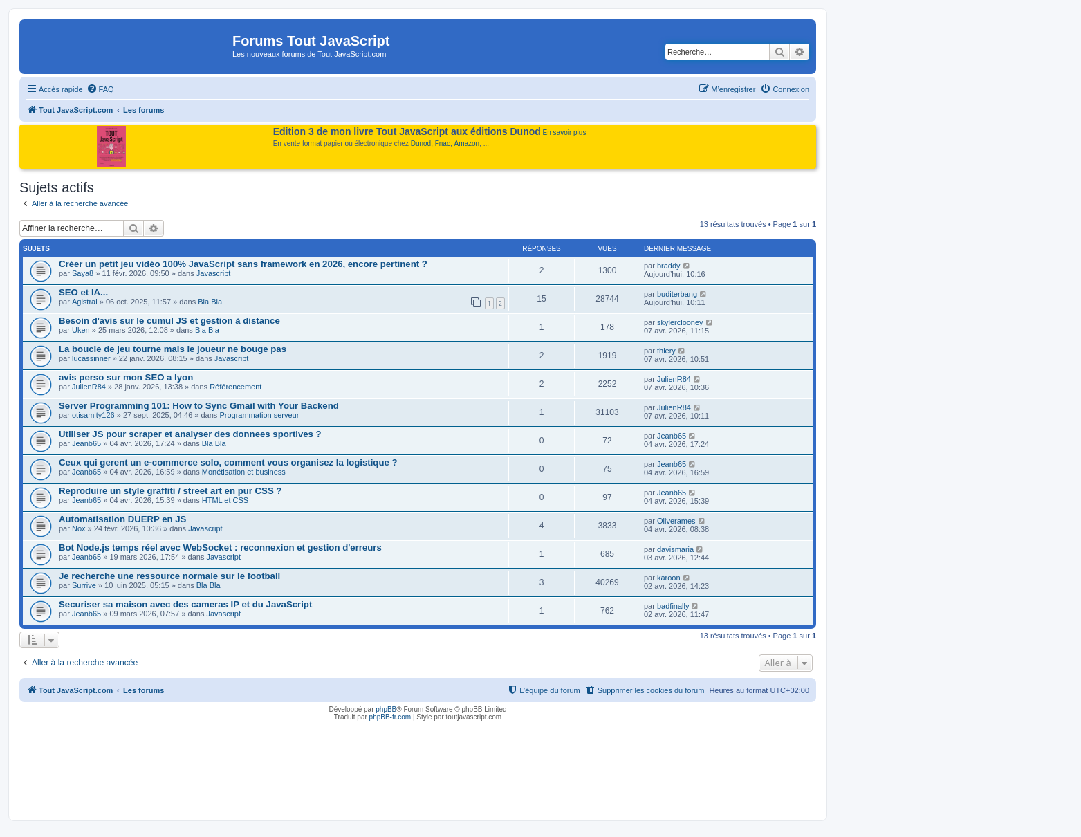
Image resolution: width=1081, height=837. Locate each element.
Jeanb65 (86, 443)
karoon (669, 577)
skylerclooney (680, 322)
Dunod (421, 143)
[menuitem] (100, 89)
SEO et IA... (83, 292)
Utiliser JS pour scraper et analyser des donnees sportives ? (190, 434)
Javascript (213, 273)
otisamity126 (93, 415)
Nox (79, 528)
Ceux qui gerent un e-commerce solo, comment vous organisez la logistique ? (228, 462)
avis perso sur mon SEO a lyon (126, 377)
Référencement (235, 387)
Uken (81, 330)
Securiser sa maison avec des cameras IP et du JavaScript (185, 604)
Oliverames (676, 521)
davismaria (675, 549)
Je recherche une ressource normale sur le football (169, 576)
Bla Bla (210, 301)
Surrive (84, 585)
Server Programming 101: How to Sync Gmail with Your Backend (199, 406)
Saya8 (82, 273)
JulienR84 (89, 387)
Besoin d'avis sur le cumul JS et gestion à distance (169, 320)
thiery (666, 351)
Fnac (442, 143)
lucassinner (91, 358)
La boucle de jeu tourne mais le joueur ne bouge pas (172, 349)
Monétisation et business (244, 472)
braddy (669, 265)
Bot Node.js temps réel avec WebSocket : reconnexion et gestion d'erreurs (220, 547)
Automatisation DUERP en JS (122, 519)
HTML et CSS (225, 500)
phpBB (386, 709)
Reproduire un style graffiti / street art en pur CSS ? (170, 491)
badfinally (673, 606)
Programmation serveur (259, 415)
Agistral (85, 301)
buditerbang (677, 294)
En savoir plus (564, 132)
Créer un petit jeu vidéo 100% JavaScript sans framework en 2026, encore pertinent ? (243, 264)
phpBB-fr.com (390, 717)
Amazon (467, 143)
